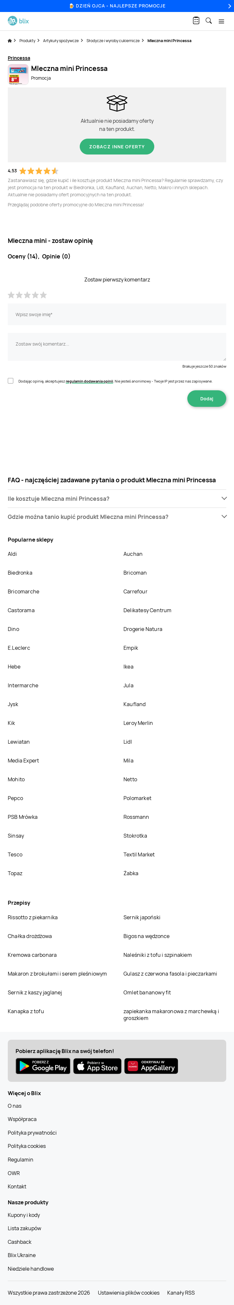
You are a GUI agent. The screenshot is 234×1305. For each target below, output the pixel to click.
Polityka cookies (27, 1146)
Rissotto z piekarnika (33, 917)
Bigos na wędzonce (146, 936)
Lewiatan (19, 741)
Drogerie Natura (142, 629)
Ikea (128, 666)
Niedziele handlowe (31, 1268)
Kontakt (17, 1186)
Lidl (127, 741)
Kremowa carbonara (32, 954)
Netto (130, 779)
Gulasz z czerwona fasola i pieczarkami (170, 973)
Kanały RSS (181, 1292)
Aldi (12, 553)
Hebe (14, 666)
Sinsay (16, 835)
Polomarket (137, 798)
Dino (13, 629)
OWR (14, 1173)
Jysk (13, 704)
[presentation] (117, 427)
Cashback (19, 1241)
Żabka (130, 873)
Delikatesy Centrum (147, 610)
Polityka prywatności (32, 1132)
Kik (11, 723)
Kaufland (134, 704)
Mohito (16, 779)
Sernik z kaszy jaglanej (35, 992)
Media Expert (23, 760)
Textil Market (139, 854)
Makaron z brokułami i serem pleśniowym (57, 973)
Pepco (15, 798)
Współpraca (22, 1119)
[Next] (229, 6)
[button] (117, 499)
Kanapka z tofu (26, 1011)
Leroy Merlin (138, 723)
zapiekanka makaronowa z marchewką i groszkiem (171, 1015)
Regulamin (20, 1159)
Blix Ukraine (22, 1255)
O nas (14, 1105)
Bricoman (135, 572)
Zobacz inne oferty (117, 146)
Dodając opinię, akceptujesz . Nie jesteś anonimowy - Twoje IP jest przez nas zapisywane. (115, 381)
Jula (128, 685)
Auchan (133, 553)
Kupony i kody (24, 1215)
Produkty (27, 40)
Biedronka (20, 572)
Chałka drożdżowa (30, 936)
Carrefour (135, 591)
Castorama (21, 610)
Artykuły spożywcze (61, 40)
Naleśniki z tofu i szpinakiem (157, 954)
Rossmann (136, 816)
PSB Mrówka (23, 816)
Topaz (15, 873)
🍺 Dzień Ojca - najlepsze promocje (117, 6)
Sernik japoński (141, 917)
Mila (128, 760)
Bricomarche (23, 591)
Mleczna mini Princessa (169, 40)
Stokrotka (135, 835)
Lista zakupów (24, 1228)
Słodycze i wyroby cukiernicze (113, 40)
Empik (130, 647)
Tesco (15, 854)
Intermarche (23, 685)
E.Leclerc (19, 647)
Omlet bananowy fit (147, 992)
